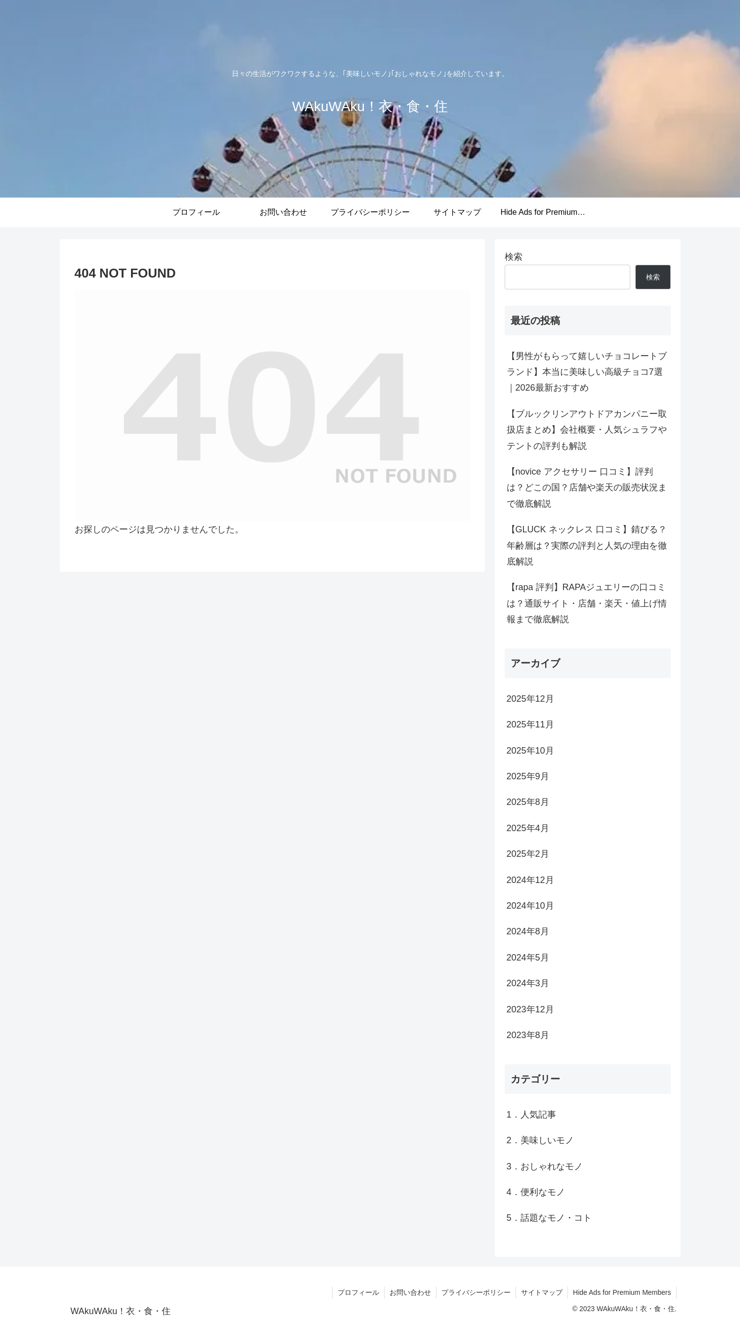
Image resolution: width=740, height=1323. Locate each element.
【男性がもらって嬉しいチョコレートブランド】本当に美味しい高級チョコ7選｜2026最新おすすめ (587, 372)
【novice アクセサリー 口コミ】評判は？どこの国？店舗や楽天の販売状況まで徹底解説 (587, 488)
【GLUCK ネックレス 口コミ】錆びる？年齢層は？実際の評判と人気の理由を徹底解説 (587, 545)
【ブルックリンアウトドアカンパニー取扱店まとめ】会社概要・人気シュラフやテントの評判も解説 (587, 430)
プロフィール (358, 1292)
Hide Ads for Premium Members (622, 1292)
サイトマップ (542, 1292)
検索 (513, 257)
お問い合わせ (410, 1292)
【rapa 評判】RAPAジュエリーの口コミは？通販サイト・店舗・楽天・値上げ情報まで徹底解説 (587, 603)
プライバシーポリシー (476, 1292)
